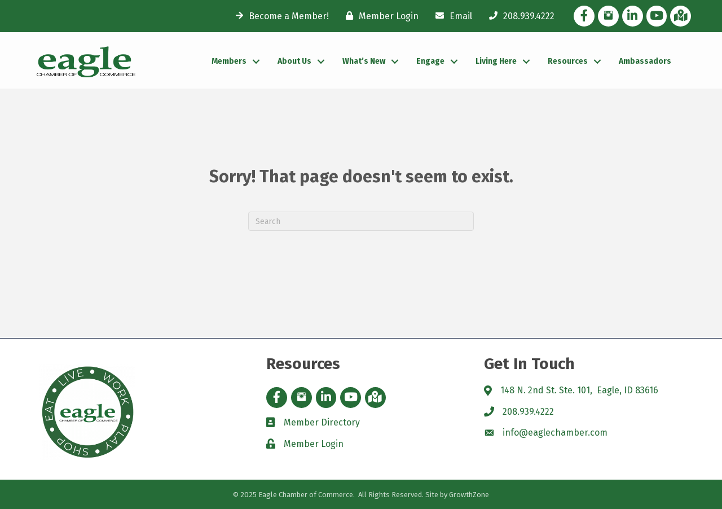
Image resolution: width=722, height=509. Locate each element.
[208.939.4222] (518, 16)
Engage (430, 61)
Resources (568, 61)
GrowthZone (469, 494)
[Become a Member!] (279, 16)
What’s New (363, 61)
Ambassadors (645, 61)
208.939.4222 (528, 411)
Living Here (496, 61)
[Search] (361, 221)
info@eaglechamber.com (555, 432)
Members (229, 61)
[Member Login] (379, 16)
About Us (294, 61)
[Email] (451, 16)
